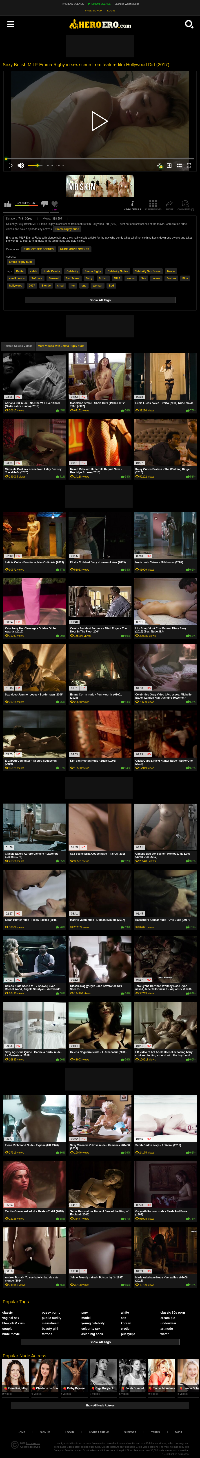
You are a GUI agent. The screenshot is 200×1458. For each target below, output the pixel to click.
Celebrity (72, 271)
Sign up (45, 1432)
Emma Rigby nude (67, 229)
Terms (155, 1432)
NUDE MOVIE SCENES (74, 249)
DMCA (178, 1432)
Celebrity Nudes (118, 271)
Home (21, 1432)
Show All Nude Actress (100, 1405)
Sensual (54, 278)
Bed (111, 285)
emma (131, 278)
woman (97, 285)
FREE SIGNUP (93, 10)
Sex (143, 278)
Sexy (89, 278)
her (73, 285)
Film (185, 278)
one (84, 285)
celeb (33, 271)
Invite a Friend (99, 1432)
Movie (171, 271)
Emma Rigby (93, 271)
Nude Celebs (52, 271)
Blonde (46, 285)
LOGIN (111, 10)
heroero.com (33, 1443)
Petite (20, 271)
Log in (69, 1432)
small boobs (17, 278)
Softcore (36, 278)
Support (130, 1432)
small (60, 285)
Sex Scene (72, 278)
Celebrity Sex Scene (148, 271)
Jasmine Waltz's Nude (127, 3)
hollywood (15, 285)
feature (171, 278)
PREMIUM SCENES (99, 3)
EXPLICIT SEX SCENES (39, 249)
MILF (117, 278)
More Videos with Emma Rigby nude (61, 346)
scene (156, 278)
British (103, 278)
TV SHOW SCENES (73, 3)
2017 (32, 285)
